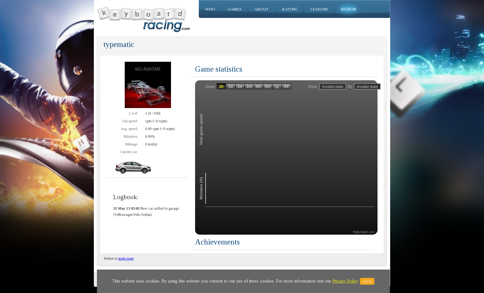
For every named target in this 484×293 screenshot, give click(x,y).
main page (126, 258)
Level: (133, 113)
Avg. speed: (129, 129)
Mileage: (131, 144)
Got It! (367, 281)
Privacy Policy (345, 281)
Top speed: (130, 121)
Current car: (129, 152)
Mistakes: (131, 136)
